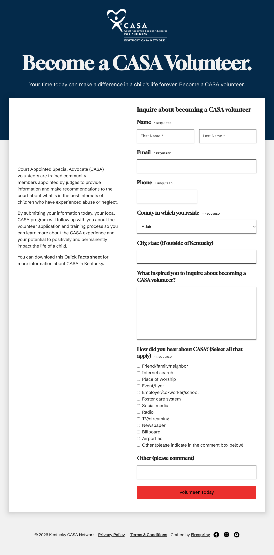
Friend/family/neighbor (162, 366)
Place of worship (156, 379)
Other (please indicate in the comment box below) (190, 445)
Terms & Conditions (148, 534)
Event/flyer (150, 386)
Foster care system (159, 399)
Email (144, 152)
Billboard (148, 432)
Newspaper (151, 425)
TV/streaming (153, 419)
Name (144, 122)
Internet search (155, 372)
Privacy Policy (111, 534)
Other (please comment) (165, 458)
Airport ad (150, 438)
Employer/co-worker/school (168, 392)
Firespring (200, 534)
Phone (145, 183)
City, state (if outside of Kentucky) (175, 243)
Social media (152, 405)
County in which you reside (168, 213)
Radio (145, 412)
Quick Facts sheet (83, 257)
